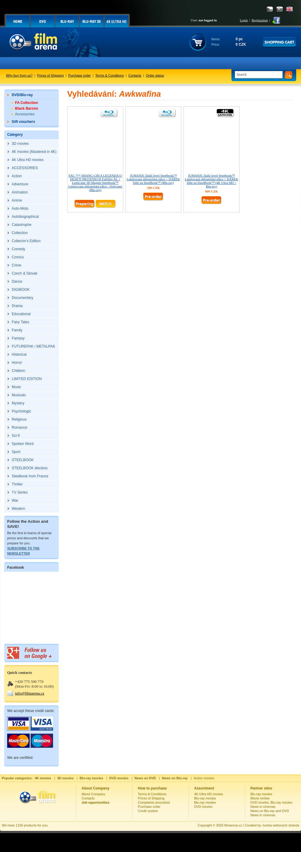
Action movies (204, 778)
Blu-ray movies (205, 798)
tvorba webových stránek (281, 825)
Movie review (260, 798)
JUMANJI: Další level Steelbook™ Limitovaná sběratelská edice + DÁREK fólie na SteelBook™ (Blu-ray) (153, 179)
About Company (93, 794)
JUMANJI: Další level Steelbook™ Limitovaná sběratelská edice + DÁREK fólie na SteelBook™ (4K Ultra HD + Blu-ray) (211, 181)
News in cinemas (262, 806)
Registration (260, 20)
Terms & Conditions (109, 75)
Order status (155, 75)
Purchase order (79, 75)
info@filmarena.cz (29, 693)
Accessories (24, 114)
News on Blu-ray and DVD (269, 811)
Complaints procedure (154, 802)
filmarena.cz (233, 825)
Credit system (148, 811)
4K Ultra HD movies (208, 794)
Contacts (134, 75)
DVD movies (203, 806)
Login (244, 20)
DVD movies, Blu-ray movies (271, 802)
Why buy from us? (19, 75)
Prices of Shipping (50, 75)
